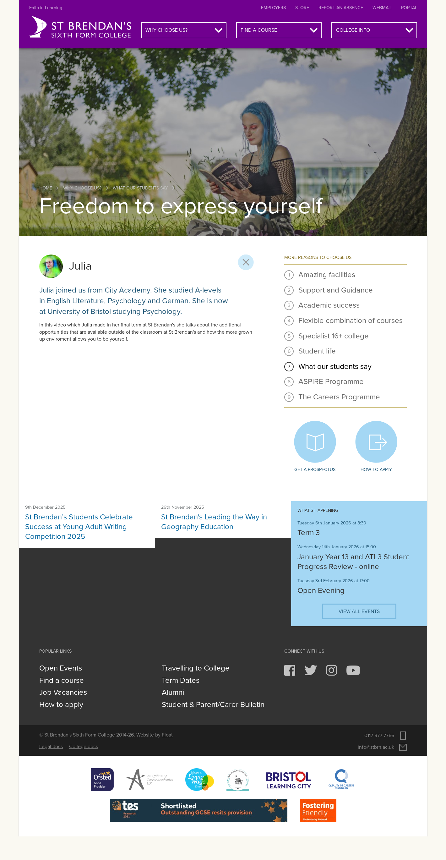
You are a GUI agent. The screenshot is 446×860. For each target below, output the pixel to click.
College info (353, 30)
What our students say (140, 188)
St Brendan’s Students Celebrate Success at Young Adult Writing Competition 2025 (79, 526)
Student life (317, 351)
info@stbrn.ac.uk (376, 747)
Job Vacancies (63, 692)
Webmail (382, 7)
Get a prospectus (315, 446)
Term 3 (308, 532)
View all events (359, 611)
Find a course (259, 30)
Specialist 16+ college (333, 336)
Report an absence (340, 7)
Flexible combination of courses (350, 320)
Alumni (173, 692)
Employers (273, 7)
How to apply (376, 446)
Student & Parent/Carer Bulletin (213, 704)
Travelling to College (196, 668)
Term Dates (180, 680)
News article (40, 510)
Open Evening (321, 590)
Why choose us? (166, 30)
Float (167, 735)
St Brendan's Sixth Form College (80, 27)
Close (246, 262)
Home (45, 188)
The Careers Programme (339, 397)
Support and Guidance (335, 290)
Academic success (329, 305)
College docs (83, 746)
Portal (409, 7)
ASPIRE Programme (331, 381)
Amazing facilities (326, 274)
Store (302, 7)
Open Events (60, 668)
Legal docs (51, 746)
